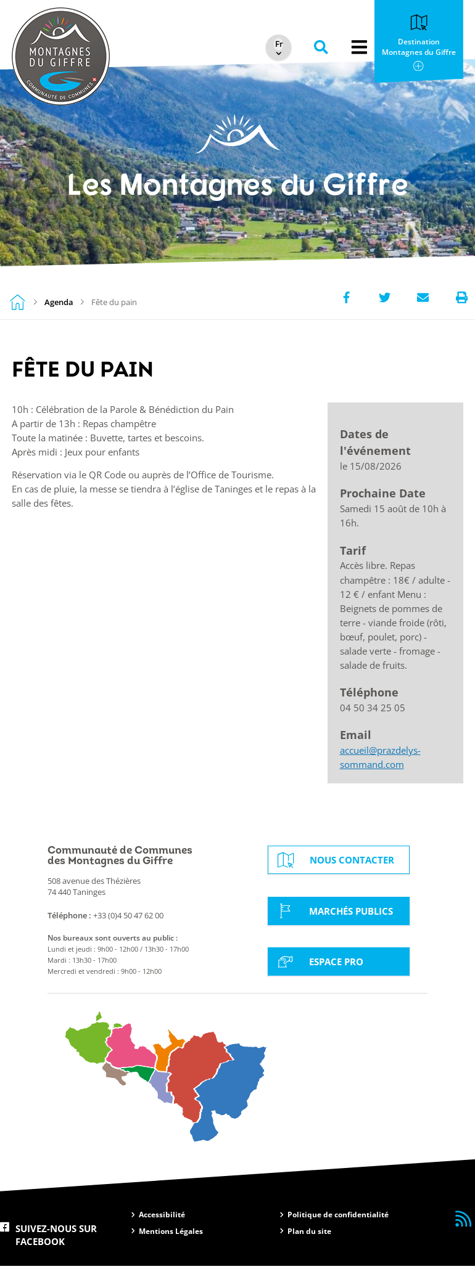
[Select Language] (275, 44)
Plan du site (309, 1231)
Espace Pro (318, 961)
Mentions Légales (171, 1231)
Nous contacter (334, 861)
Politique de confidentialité (338, 1214)
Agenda (58, 302)
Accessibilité (162, 1214)
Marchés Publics (333, 911)
